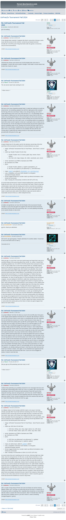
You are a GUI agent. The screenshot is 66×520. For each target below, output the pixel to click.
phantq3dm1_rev (25, 171)
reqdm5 (11, 171)
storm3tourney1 (34, 171)
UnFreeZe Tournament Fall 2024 (13, 17)
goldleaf (25, 444)
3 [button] (50, 20)
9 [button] (62, 20)
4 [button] (52, 20)
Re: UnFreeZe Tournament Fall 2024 (12, 24)
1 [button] (47, 20)
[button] (42, 20)
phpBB (28, 515)
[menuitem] (10, 10)
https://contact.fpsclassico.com (12, 48)
